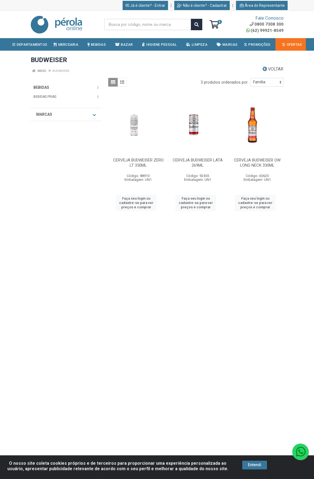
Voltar (273, 69)
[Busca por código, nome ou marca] (147, 24)
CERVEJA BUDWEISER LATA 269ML (198, 163)
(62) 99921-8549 (265, 30)
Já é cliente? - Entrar (145, 5)
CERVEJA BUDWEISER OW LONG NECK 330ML (257, 163)
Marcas (66, 114)
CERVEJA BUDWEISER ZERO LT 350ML (138, 163)
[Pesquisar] (196, 24)
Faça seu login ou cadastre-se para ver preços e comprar (136, 202)
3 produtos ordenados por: (224, 82)
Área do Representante (262, 5)
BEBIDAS (41, 87)
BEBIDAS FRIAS (44, 97)
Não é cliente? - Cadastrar (202, 5)
